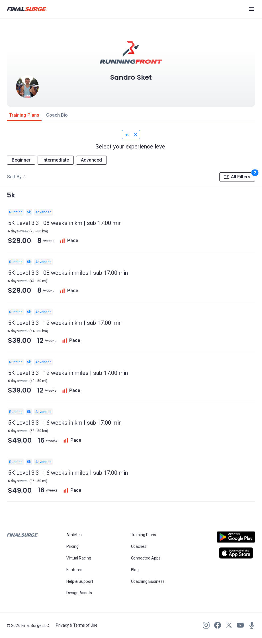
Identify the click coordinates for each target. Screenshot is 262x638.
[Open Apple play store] (236, 553)
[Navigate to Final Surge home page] (27, 9)
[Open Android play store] (236, 539)
